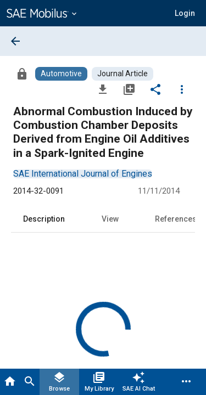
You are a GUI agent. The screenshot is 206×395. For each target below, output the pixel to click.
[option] (82, 173)
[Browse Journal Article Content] (122, 74)
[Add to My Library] (129, 89)
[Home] (10, 382)
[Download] (103, 89)
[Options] (182, 89)
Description (44, 219)
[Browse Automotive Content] (61, 74)
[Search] (30, 382)
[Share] (155, 89)
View (110, 219)
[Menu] (186, 382)
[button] (184, 13)
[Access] (22, 73)
